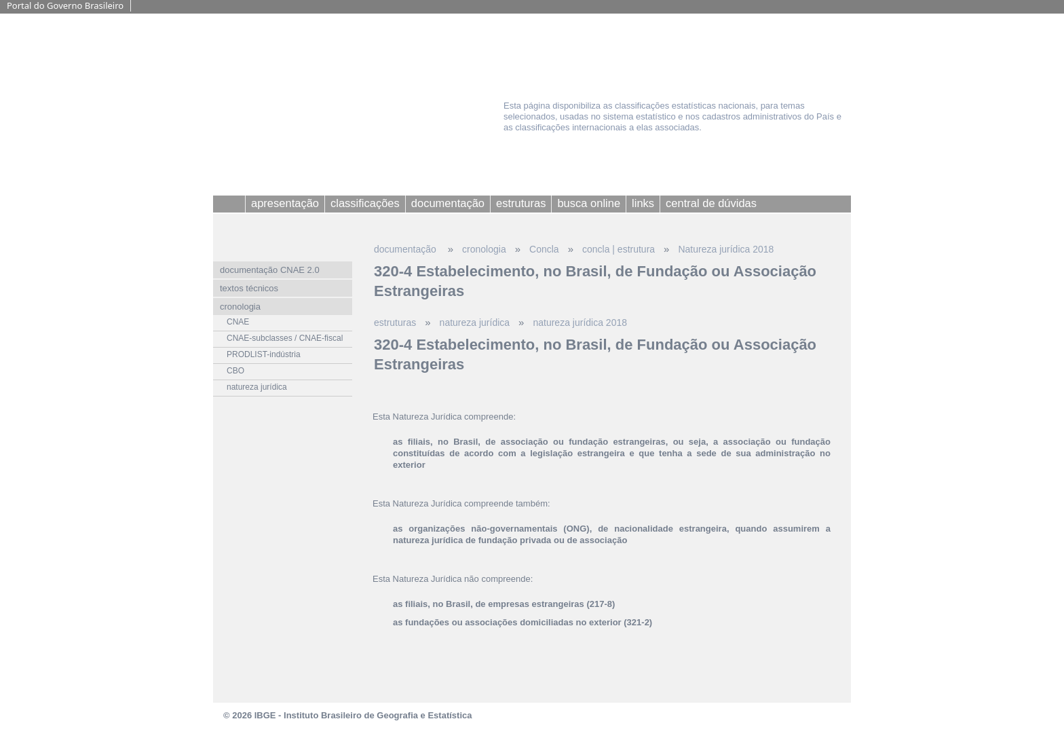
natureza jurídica (475, 322)
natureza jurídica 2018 (580, 322)
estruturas (395, 322)
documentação (406, 249)
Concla (544, 249)
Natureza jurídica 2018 (726, 249)
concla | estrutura (618, 249)
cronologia (484, 249)
